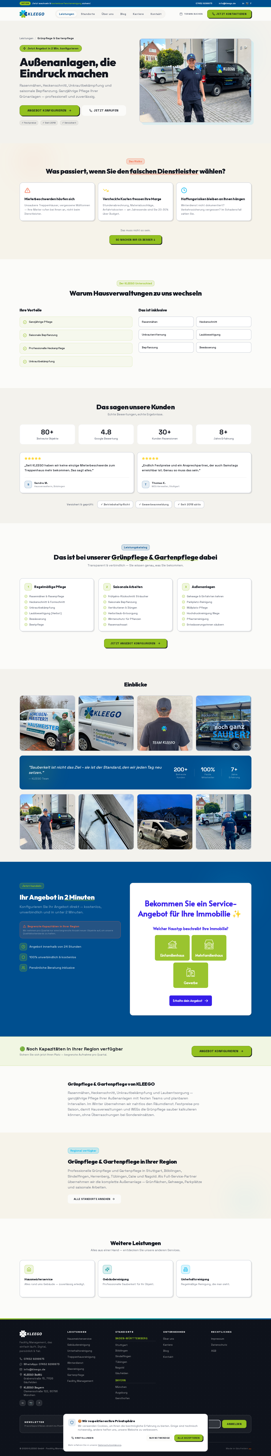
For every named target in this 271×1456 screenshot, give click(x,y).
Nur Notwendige (159, 1437)
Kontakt (168, 1356)
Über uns (168, 1338)
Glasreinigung (75, 1369)
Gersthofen (122, 1398)
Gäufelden (121, 1373)
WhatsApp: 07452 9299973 (39, 1364)
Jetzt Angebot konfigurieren (135, 643)
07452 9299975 (204, 3)
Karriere (168, 1344)
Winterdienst (75, 1362)
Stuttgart (121, 1345)
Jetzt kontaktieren (229, 14)
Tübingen (121, 1362)
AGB (213, 1350)
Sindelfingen (123, 1356)
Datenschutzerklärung (109, 1445)
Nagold (119, 1367)
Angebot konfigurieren (49, 110)
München (121, 1387)
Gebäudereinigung (78, 1344)
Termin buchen (191, 13)
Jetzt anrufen (103, 110)
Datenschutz (219, 1344)
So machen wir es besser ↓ (135, 239)
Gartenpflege (75, 1375)
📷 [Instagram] (247, 3)
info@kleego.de (227, 3)
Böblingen (121, 1350)
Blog (166, 1350)
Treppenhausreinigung (81, 1356)
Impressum (217, 1338)
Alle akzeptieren (188, 1437)
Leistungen (26, 38)
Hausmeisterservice (79, 1338)
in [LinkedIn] (243, 3)
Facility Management (80, 1381)
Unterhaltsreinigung (79, 1350)
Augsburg (121, 1392)
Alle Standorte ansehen (94, 1199)
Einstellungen (82, 1437)
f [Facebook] (250, 3)
